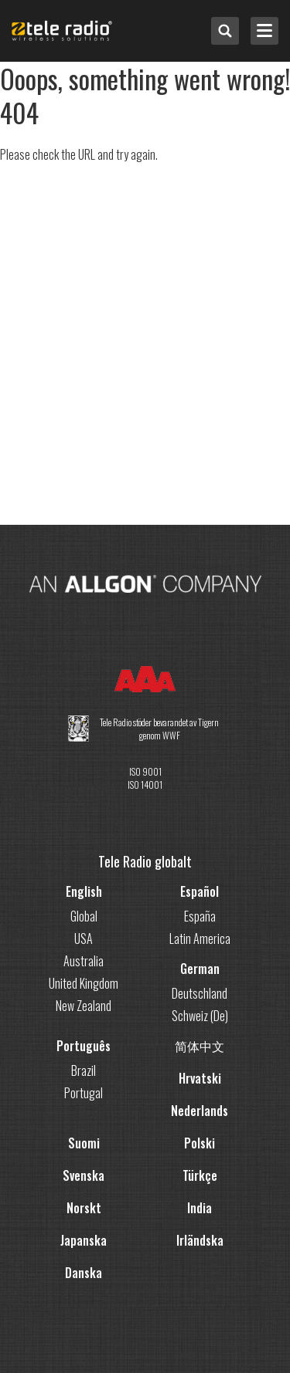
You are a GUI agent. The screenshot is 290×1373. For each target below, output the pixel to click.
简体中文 (199, 1046)
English (84, 891)
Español (199, 891)
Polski (199, 1143)
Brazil (83, 1070)
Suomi (84, 1143)
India (199, 1208)
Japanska (83, 1240)
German (200, 968)
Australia (83, 961)
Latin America (199, 938)
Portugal (83, 1093)
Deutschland (199, 993)
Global (83, 916)
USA (83, 938)
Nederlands (199, 1110)
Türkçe (200, 1175)
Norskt (84, 1208)
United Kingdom (83, 983)
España (200, 916)
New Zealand (83, 1005)
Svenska (83, 1175)
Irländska (199, 1240)
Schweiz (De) (200, 1015)
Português (83, 1046)
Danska (83, 1272)
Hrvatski (200, 1078)
